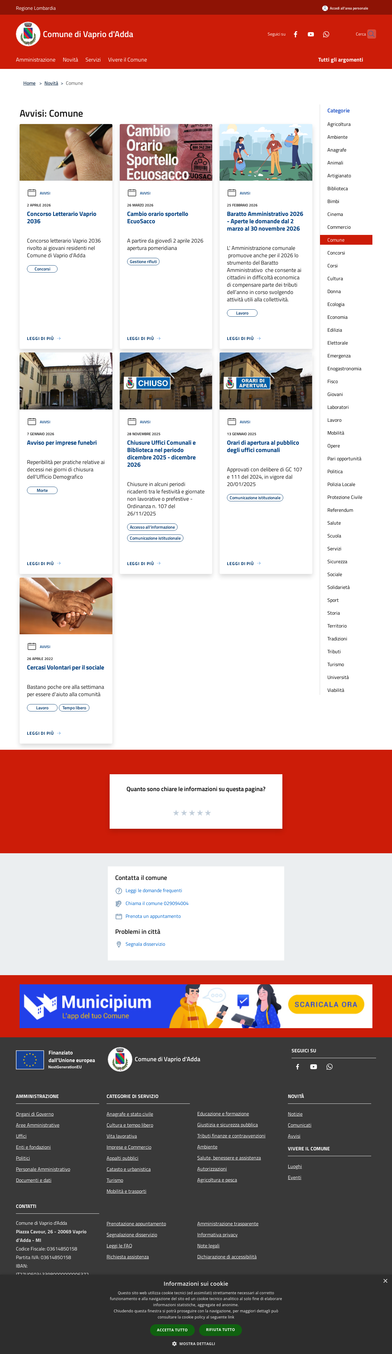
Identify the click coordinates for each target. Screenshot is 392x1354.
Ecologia (336, 304)
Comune (336, 239)
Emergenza (339, 355)
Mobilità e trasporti (126, 1191)
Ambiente (337, 137)
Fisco (332, 381)
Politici (23, 1158)
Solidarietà (338, 587)
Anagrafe (336, 149)
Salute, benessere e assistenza (229, 1157)
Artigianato (339, 175)
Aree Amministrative (37, 1125)
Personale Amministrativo (43, 1169)
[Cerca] (368, 34)
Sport (333, 600)
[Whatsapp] (314, 34)
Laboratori (338, 407)
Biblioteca (337, 188)
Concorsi (336, 252)
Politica (335, 471)
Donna (334, 291)
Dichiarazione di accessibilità (227, 1256)
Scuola (334, 535)
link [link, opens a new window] (231, 1317)
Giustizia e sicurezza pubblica (227, 1124)
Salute (334, 522)
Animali (335, 162)
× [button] (385, 1281)
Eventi (294, 1177)
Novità (51, 83)
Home (29, 83)
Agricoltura (339, 124)
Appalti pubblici (122, 1158)
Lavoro (334, 420)
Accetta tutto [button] (172, 1330)
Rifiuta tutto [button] (220, 1329)
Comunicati (299, 1125)
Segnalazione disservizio (132, 1234)
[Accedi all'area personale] (345, 8)
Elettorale (337, 342)
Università (338, 677)
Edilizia (334, 330)
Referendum (340, 510)
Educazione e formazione (223, 1113)
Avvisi (38, 193)
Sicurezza (337, 561)
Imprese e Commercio (129, 1147)
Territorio (337, 625)
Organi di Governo (35, 1114)
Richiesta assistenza (128, 1256)
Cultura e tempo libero (130, 1125)
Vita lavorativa (122, 1136)
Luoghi (295, 1166)
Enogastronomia (344, 368)
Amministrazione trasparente (227, 1223)
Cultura (335, 278)
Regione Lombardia (36, 8)
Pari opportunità (344, 458)
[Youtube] (299, 34)
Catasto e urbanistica (129, 1169)
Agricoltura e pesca (217, 1179)
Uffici (21, 1136)
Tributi (334, 651)
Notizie (295, 1114)
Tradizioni (337, 638)
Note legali (208, 1245)
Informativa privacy (217, 1234)
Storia (333, 613)
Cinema (335, 214)
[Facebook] (283, 34)
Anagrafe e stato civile (130, 1114)
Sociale (334, 574)
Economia (337, 317)
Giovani (335, 394)
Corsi (332, 265)
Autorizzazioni (212, 1168)
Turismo (335, 664)
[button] (196, 1344)
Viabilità (335, 690)
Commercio (339, 227)
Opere (333, 445)
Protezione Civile (344, 497)
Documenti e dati (33, 1180)
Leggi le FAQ (119, 1245)
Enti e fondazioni (33, 1147)
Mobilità (335, 432)
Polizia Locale (341, 484)
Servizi (334, 548)
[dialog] (196, 1314)
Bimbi (333, 201)
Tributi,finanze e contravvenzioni (231, 1135)
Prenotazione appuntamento (136, 1223)
